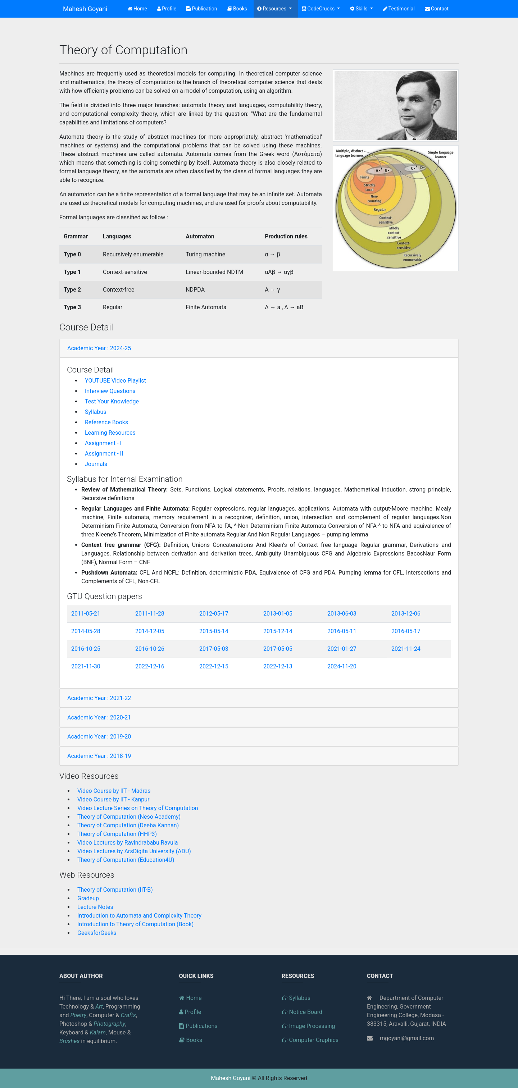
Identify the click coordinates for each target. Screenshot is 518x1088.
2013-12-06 (406, 613)
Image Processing (308, 1026)
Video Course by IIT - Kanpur (113, 799)
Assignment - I (103, 443)
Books (237, 9)
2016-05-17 (406, 631)
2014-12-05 (149, 631)
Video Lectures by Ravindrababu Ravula (127, 842)
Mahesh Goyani (85, 9)
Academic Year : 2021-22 (99, 698)
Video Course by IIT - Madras (113, 790)
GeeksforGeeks (97, 932)
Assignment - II (104, 453)
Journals (96, 464)
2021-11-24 (406, 648)
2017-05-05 (277, 648)
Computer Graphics (310, 1040)
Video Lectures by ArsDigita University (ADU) (134, 851)
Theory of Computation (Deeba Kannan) (128, 825)
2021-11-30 (85, 666)
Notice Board (302, 1012)
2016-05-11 (341, 631)
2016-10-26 (149, 648)
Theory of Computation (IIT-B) (115, 889)
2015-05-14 (213, 631)
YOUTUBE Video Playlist (115, 380)
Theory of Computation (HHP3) (117, 834)
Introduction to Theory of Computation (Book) (135, 924)
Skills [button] (359, 9)
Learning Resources (110, 432)
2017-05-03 (213, 648)
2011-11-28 (149, 613)
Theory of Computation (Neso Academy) (129, 816)
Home (139, 8)
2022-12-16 (149, 666)
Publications (198, 1026)
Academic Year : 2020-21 (99, 717)
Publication (201, 9)
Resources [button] (272, 9)
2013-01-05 (277, 613)
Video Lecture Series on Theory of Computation (137, 808)
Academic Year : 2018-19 (99, 756)
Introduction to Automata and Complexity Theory (139, 915)
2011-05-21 (85, 613)
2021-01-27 (341, 648)
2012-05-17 (213, 613)
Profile (166, 9)
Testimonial (399, 9)
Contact (437, 9)
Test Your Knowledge (112, 401)
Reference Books (106, 422)
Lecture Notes (95, 907)
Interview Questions (110, 391)
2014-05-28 (85, 631)
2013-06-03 (341, 613)
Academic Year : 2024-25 (99, 348)
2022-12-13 (277, 666)
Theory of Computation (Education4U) (125, 859)
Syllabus (95, 411)
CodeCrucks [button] (319, 9)
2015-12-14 (277, 631)
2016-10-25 (85, 648)
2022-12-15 (213, 666)
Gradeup (88, 898)
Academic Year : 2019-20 (99, 736)
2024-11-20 (341, 666)
